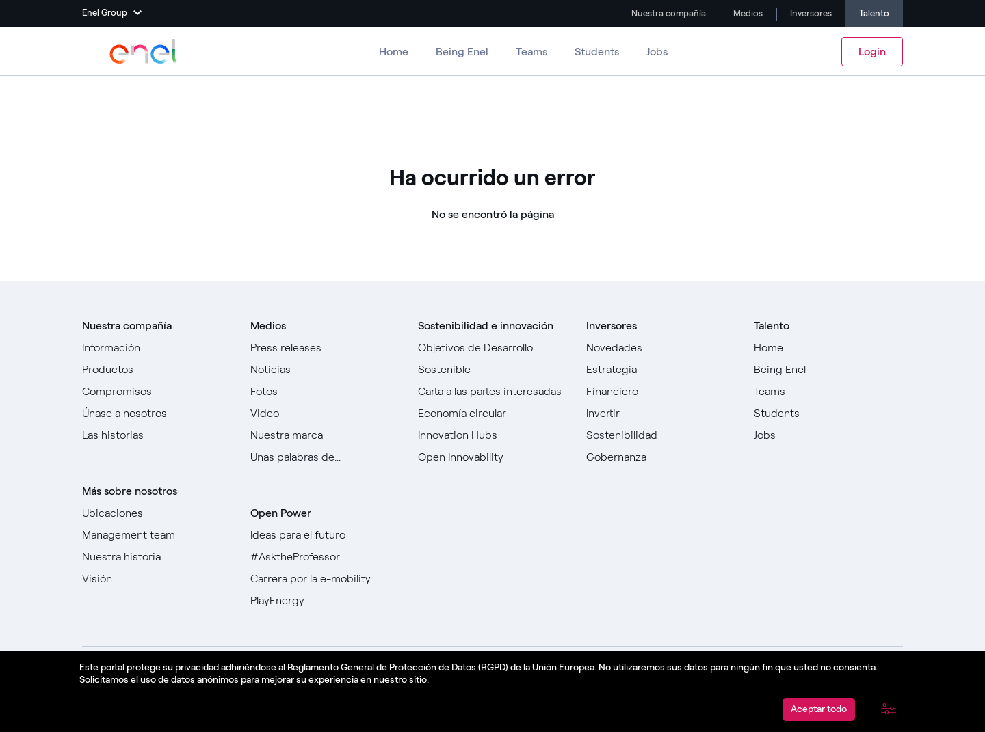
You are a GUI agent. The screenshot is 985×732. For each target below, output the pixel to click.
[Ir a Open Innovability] (492, 457)
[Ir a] (492, 413)
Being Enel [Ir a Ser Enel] (462, 51)
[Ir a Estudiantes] (828, 413)
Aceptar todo (819, 709)
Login (872, 51)
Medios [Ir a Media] (747, 13)
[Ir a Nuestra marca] (324, 435)
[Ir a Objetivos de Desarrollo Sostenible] (492, 359)
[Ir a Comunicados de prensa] (324, 348)
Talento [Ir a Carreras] (874, 13)
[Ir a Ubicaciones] (156, 513)
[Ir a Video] (324, 413)
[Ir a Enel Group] (143, 51)
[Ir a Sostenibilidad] (660, 435)
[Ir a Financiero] (660, 392)
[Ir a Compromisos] (156, 392)
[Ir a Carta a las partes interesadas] (492, 392)
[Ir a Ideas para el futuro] (324, 535)
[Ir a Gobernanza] (660, 457)
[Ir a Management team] (156, 535)
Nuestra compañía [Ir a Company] (667, 13)
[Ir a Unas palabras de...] (324, 457)
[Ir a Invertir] (660, 413)
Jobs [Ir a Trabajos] (657, 51)
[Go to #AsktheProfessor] (324, 557)
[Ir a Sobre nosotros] (156, 348)
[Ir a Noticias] (324, 370)
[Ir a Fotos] (324, 392)
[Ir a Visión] (156, 579)
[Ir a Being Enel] (828, 370)
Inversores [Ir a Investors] (810, 13)
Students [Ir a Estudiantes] (597, 51)
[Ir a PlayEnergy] (324, 601)
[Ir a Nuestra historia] (156, 557)
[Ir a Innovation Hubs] (492, 435)
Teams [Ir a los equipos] (531, 51)
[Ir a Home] (828, 348)
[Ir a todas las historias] (156, 435)
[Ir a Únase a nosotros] (156, 413)
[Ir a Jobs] (828, 435)
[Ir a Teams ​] (828, 392)
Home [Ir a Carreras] (393, 51)
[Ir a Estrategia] (660, 370)
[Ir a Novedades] (660, 348)
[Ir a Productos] (156, 370)
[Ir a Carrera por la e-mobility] (324, 579)
